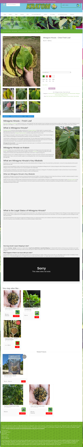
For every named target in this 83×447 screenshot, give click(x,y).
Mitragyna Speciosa (32, 130)
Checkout (72, 14)
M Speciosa (5, 150)
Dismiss (54, 1)
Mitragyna (60, 96)
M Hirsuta (35, 151)
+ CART (36, 317)
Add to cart (51, 88)
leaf (57, 96)
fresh (47, 96)
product (71, 96)
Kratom (10, 14)
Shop (16, 14)
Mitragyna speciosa (72, 179)
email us (9, 256)
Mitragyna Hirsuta (66, 96)
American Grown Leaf (22, 31)
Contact (45, 14)
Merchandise (14, 31)
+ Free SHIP (22, 413)
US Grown (66, 94)
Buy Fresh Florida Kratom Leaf (63, 93)
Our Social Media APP (36, 14)
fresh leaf (50, 96)
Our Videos (52, 14)
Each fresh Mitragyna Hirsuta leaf (10, 123)
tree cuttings (76, 96)
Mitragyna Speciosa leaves (20, 132)
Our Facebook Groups (62, 14)
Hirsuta (54, 96)
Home (5, 14)
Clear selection (45, 84)
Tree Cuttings (60, 94)
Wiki (28, 14)
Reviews (22, 14)
